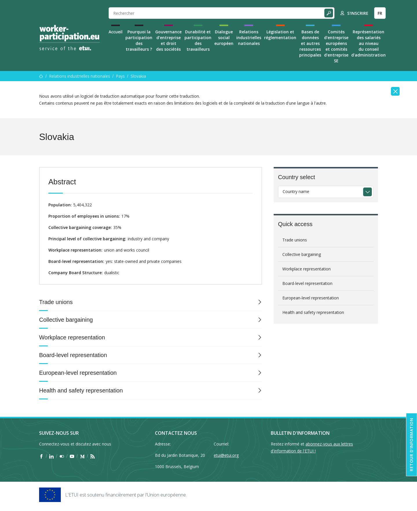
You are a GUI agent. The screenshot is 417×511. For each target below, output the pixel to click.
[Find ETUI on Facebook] (41, 456)
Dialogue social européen (223, 37)
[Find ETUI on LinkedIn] (51, 456)
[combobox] (325, 192)
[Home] (69, 37)
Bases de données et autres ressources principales (310, 43)
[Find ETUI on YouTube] (72, 456)
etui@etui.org (226, 455)
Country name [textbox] (296, 191)
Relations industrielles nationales (248, 37)
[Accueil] (41, 76)
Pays (120, 76)
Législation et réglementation (280, 34)
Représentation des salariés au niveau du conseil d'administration (368, 43)
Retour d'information (411, 444)
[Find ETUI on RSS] (92, 456)
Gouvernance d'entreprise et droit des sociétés (168, 40)
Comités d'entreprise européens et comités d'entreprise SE (336, 46)
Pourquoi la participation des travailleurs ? (138, 40)
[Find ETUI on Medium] (82, 456)
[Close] (395, 91)
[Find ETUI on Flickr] (62, 456)
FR (380, 13)
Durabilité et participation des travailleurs (197, 40)
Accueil (115, 31)
